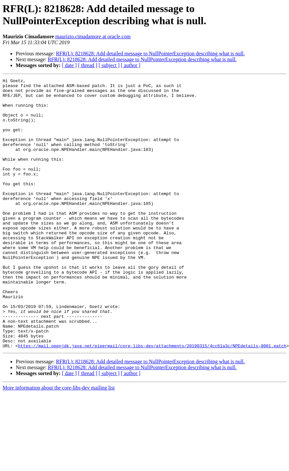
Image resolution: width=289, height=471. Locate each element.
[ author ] (131, 65)
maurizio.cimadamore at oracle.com (93, 36)
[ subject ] (109, 65)
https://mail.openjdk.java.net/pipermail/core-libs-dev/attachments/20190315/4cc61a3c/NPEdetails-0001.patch (152, 400)
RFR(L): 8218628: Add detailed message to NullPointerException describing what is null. (150, 53)
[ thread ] (87, 65)
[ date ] (69, 65)
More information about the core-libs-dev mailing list (59, 441)
